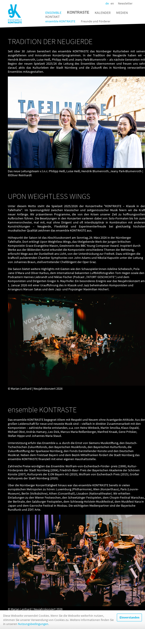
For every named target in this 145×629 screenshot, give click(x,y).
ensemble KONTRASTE (60, 21)
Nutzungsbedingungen (33, 627)
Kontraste (78, 12)
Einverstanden (129, 620)
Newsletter (125, 3)
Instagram (141, 3)
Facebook (136, 3)
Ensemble (53, 12)
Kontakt (52, 16)
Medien (122, 12)
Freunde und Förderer (95, 21)
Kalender (103, 12)
